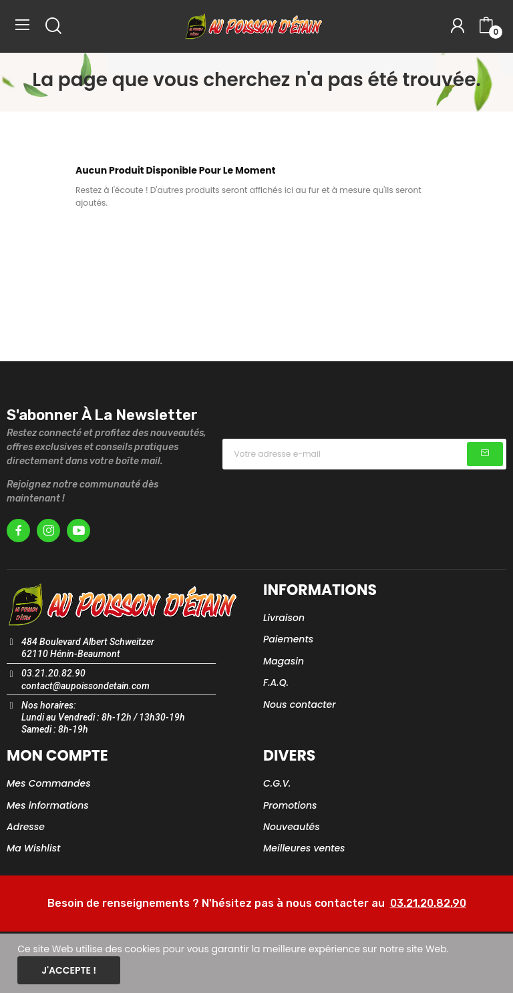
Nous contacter (299, 704)
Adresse (26, 826)
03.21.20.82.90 (428, 903)
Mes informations (48, 805)
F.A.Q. (276, 682)
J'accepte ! (68, 970)
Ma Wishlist (33, 848)
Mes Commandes (49, 783)
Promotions (290, 805)
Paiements (288, 639)
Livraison (284, 617)
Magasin (283, 661)
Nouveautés (291, 826)
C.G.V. (277, 783)
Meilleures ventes (304, 848)
